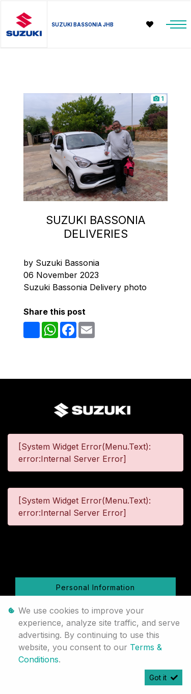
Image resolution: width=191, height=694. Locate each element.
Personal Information (95, 587)
